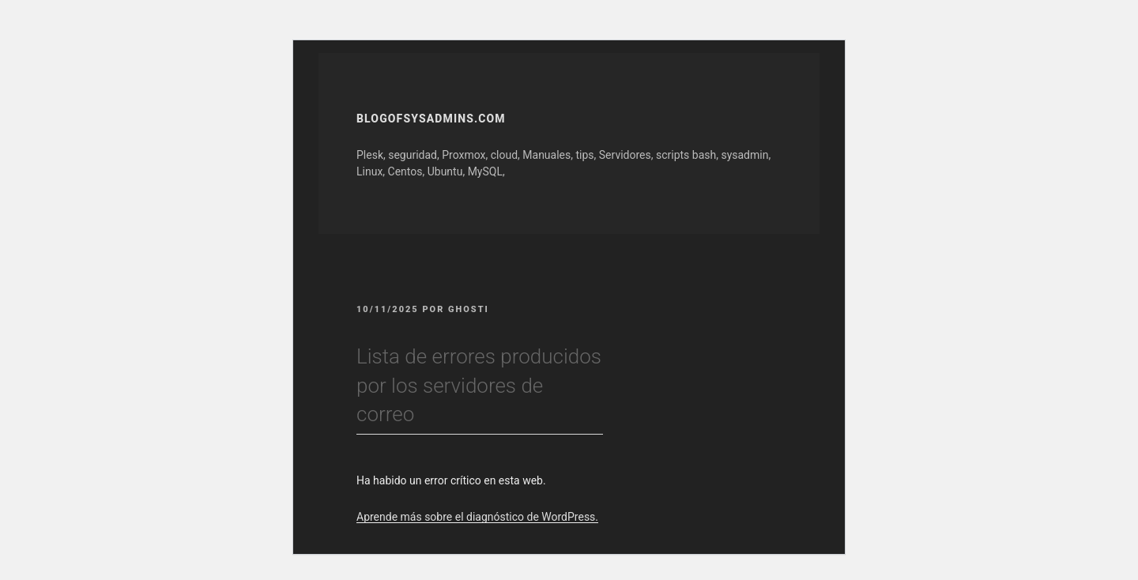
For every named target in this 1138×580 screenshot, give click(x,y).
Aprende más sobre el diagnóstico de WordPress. (477, 516)
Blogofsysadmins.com (431, 118)
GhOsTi (468, 309)
